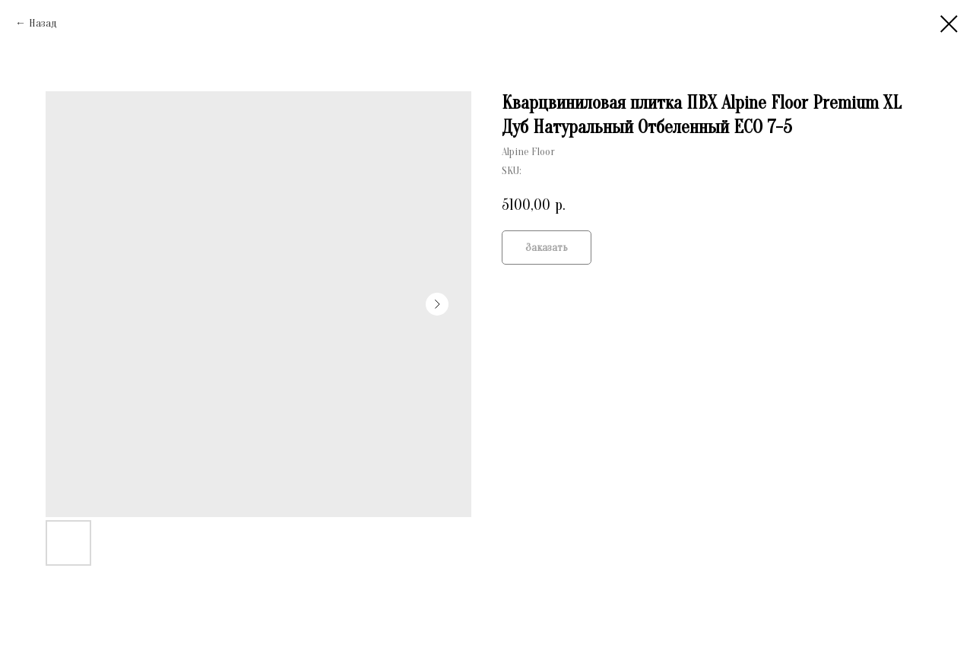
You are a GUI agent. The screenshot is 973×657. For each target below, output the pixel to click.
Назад (43, 23)
